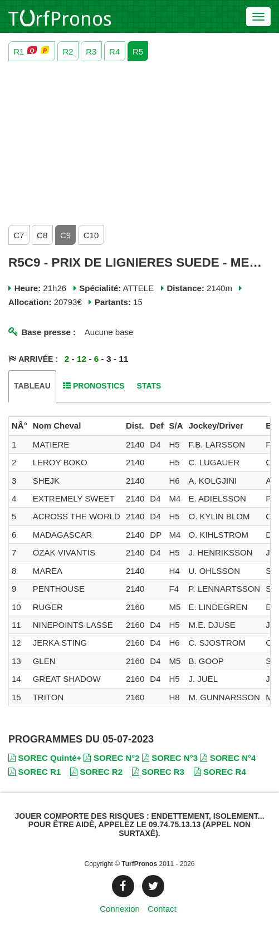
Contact (162, 908)
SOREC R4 (220, 771)
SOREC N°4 (228, 758)
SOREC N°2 (111, 758)
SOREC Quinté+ (44, 758)
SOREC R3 (158, 771)
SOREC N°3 (170, 758)
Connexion (120, 908)
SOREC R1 (34, 771)
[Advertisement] (139, 140)
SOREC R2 (96, 771)
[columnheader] (19, 426)
